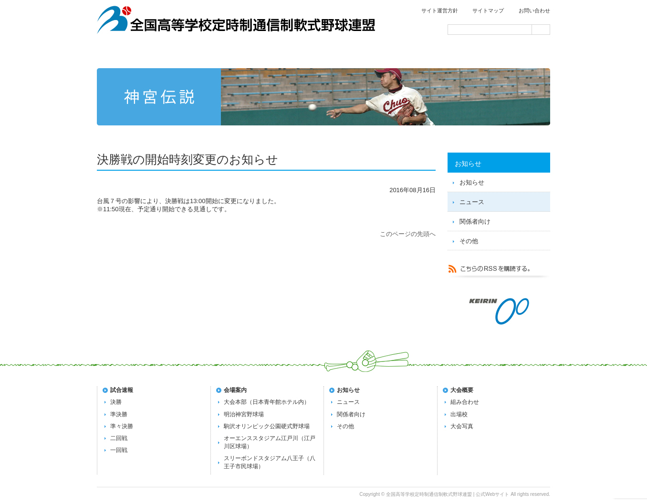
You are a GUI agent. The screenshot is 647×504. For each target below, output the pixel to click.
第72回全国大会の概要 (324, 53)
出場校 (459, 414)
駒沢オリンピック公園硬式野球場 (267, 426)
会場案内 (505, 53)
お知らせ (471, 182)
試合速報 (233, 53)
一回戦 (118, 450)
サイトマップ (488, 10)
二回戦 (118, 438)
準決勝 (118, 414)
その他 (468, 241)
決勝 (116, 402)
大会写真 (461, 426)
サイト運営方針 (439, 10)
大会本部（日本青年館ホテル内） (267, 402)
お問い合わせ (534, 10)
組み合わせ (464, 402)
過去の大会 (415, 53)
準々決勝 (121, 426)
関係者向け (474, 221)
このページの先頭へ (408, 233)
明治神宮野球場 (244, 414)
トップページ (142, 53)
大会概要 (461, 390)
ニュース (471, 202)
